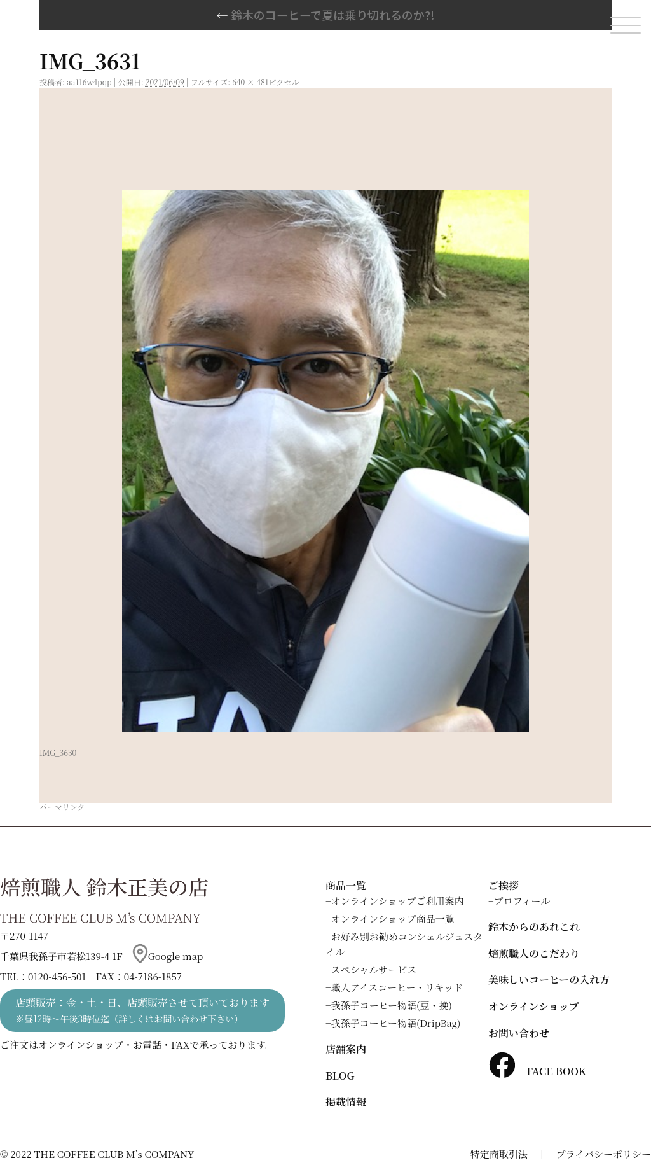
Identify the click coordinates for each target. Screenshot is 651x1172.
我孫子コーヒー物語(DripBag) (396, 1022)
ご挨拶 (503, 885)
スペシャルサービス (374, 969)
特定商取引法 (499, 1154)
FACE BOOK (537, 1071)
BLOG (340, 1075)
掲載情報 (346, 1101)
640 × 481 (250, 81)
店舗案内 (346, 1049)
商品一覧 (346, 885)
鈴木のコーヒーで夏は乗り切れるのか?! (326, 14)
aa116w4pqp (89, 81)
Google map (167, 956)
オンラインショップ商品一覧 (393, 918)
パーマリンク (62, 806)
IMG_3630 (57, 752)
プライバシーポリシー (603, 1154)
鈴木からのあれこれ (534, 926)
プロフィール (522, 900)
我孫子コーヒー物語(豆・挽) (391, 1005)
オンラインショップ (533, 1006)
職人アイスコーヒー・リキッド (397, 987)
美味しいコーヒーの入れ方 (549, 979)
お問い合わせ (518, 1033)
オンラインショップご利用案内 (397, 900)
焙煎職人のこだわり (534, 953)
